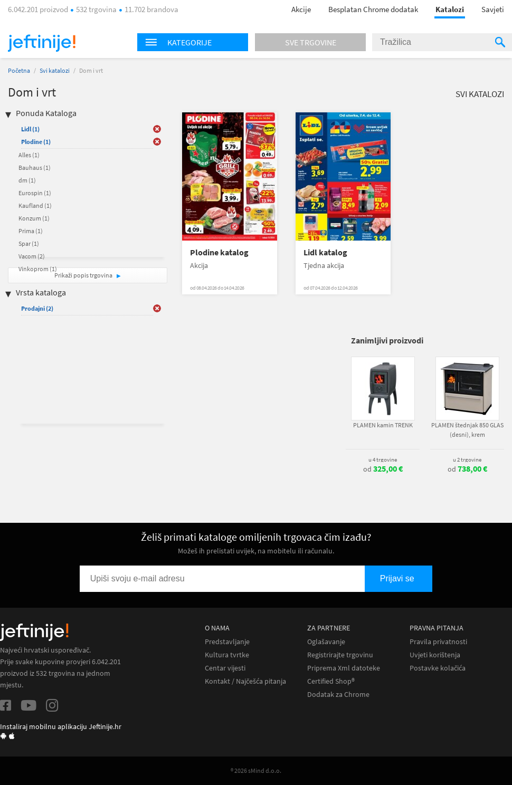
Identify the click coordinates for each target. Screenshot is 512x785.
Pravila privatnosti (438, 641)
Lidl (30, 129)
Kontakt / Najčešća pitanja (245, 681)
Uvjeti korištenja (435, 654)
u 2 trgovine (467, 459)
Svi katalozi (55, 70)
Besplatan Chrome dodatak (373, 9)
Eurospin (34, 193)
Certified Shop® (331, 681)
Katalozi (449, 9)
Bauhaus (34, 167)
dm (27, 180)
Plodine (36, 142)
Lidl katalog (325, 252)
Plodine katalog (219, 252)
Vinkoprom (37, 269)
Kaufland (35, 205)
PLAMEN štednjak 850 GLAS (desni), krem (467, 429)
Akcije (301, 9)
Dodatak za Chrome (338, 694)
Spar (28, 243)
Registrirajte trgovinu (340, 654)
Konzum (34, 218)
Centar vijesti (225, 668)
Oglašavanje (326, 641)
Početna (19, 70)
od (383, 469)
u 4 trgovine (382, 459)
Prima (30, 231)
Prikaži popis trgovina (83, 275)
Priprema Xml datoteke (343, 668)
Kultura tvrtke (227, 654)
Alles (29, 155)
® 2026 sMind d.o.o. (256, 770)
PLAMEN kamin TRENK (383, 425)
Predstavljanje (227, 641)
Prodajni (37, 308)
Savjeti (492, 9)
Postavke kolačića (438, 668)
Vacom (31, 256)
